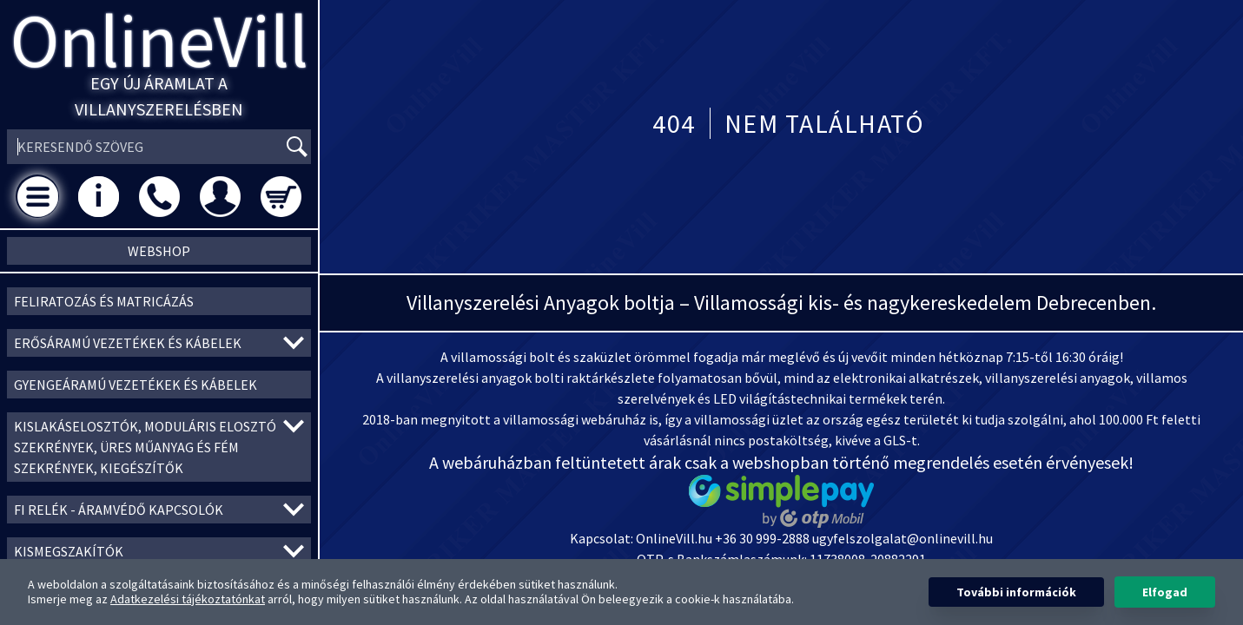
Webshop (159, 251)
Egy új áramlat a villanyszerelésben (159, 96)
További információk (1016, 592)
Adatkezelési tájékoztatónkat (187, 599)
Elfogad (1164, 592)
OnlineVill (159, 40)
